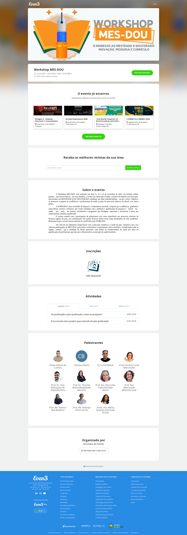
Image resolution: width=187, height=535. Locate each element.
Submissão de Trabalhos (104, 499)
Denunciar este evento (93, 466)
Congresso (64, 493)
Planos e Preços (136, 493)
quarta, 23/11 (124, 306)
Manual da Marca (70, 533)
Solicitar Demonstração (139, 487)
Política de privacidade (120, 533)
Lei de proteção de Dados (101, 533)
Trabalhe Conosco (54, 533)
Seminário (63, 499)
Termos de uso (83, 533)
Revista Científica (101, 484)
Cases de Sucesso (137, 484)
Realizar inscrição (142, 73)
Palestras (63, 512)
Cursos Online (65, 509)
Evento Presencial (66, 484)
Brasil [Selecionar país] (40, 511)
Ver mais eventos (93, 136)
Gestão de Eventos (102, 493)
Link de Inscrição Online (104, 509)
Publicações (100, 481)
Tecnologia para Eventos (104, 502)
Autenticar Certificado (138, 496)
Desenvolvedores (137, 499)
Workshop (63, 502)
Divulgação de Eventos (103, 487)
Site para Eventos (102, 512)
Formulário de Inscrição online (106, 505)
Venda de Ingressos (102, 490)
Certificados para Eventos (104, 515)
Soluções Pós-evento (103, 496)
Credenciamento (101, 518)
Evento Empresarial (67, 481)
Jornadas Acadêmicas (67, 505)
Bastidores (135, 533)
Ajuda (133, 502)
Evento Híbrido (65, 490)
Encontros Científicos (67, 515)
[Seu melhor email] (85, 167)
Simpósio (63, 496)
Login (155, 4)
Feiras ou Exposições (67, 518)
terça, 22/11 (94, 306)
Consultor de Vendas (138, 490)
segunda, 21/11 (64, 306)
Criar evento (135, 481)
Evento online (65, 487)
